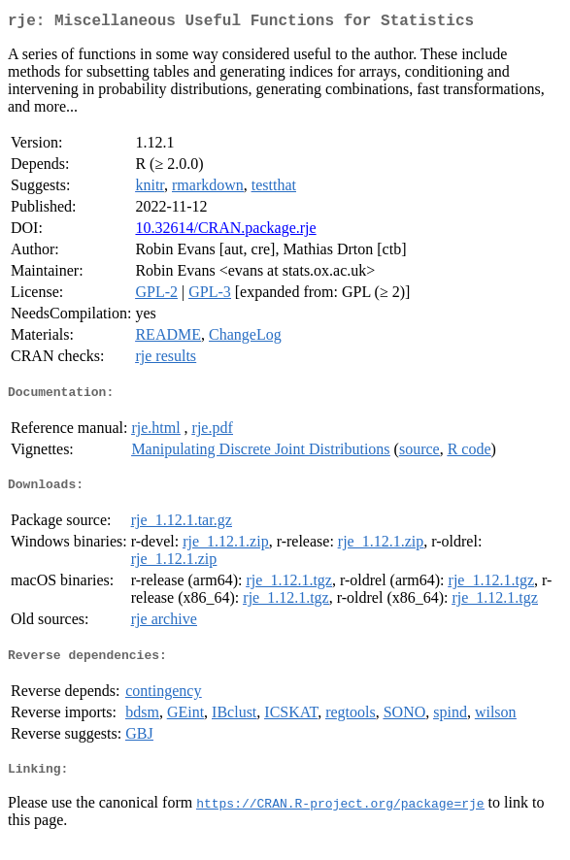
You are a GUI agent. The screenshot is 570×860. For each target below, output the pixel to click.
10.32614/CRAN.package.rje (225, 231)
